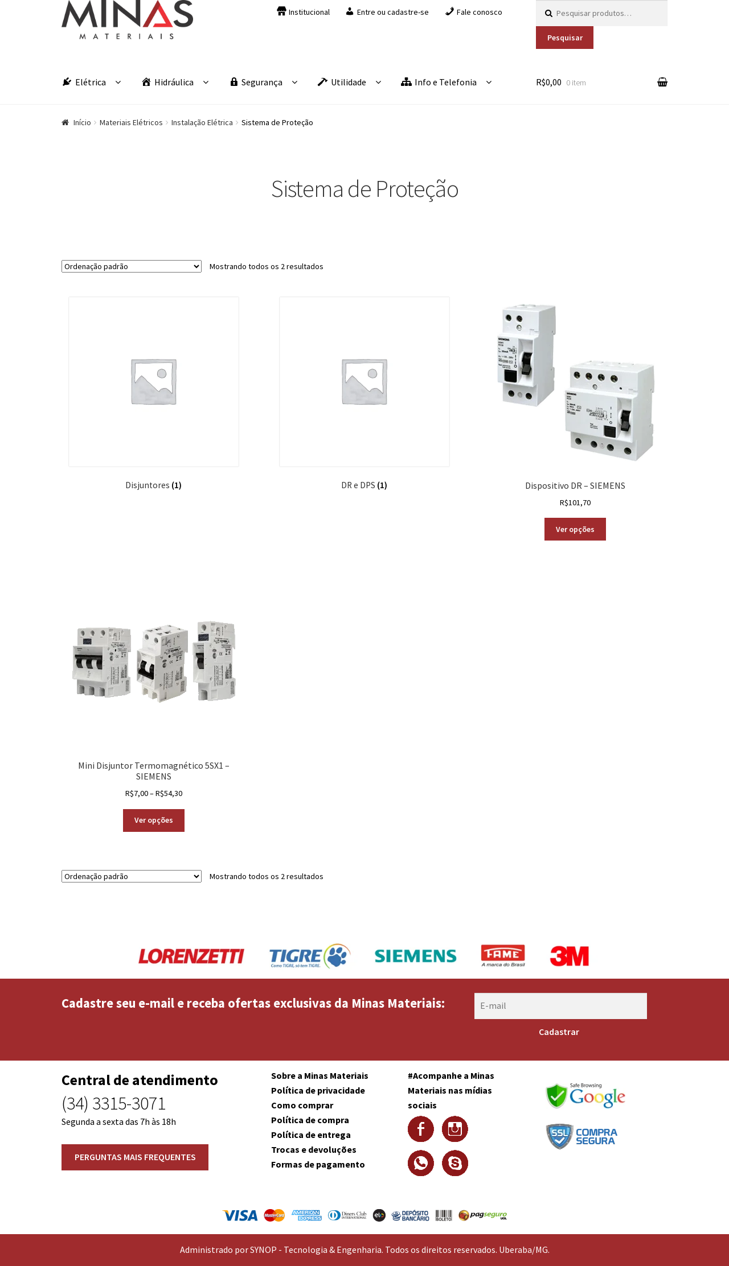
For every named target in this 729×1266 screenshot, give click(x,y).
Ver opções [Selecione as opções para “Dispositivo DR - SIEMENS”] (575, 529)
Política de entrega (311, 1134)
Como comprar (302, 1105)
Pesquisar (565, 37)
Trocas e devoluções (314, 1149)
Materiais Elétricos (131, 122)
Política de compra (310, 1119)
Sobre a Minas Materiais (319, 1075)
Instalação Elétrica (202, 122)
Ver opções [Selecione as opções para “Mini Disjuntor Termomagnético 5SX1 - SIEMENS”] (153, 820)
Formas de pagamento (318, 1164)
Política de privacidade (318, 1090)
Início (82, 122)
